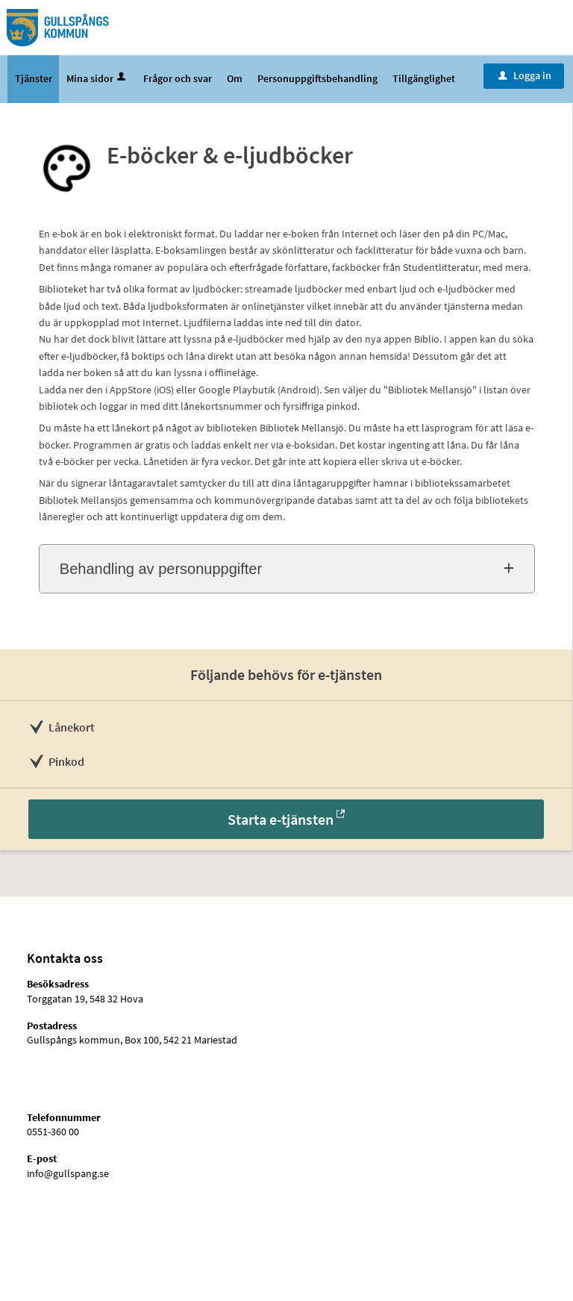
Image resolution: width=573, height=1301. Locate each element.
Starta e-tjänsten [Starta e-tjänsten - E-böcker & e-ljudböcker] (281, 819)
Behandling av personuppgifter (161, 569)
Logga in (524, 75)
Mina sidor (97, 78)
